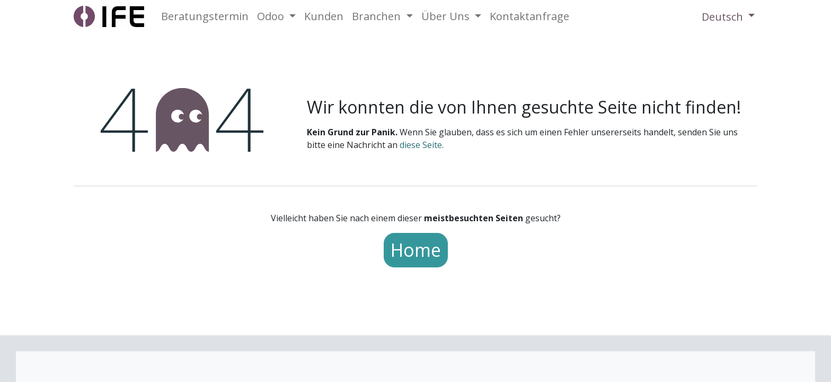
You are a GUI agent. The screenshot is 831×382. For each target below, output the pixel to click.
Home (416, 250)
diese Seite (421, 145)
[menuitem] (205, 16)
